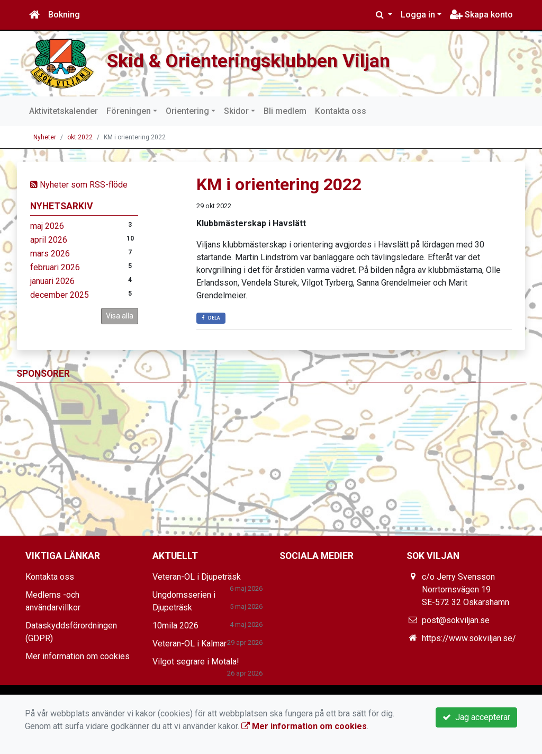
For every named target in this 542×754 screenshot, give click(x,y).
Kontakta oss (340, 111)
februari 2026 (55, 267)
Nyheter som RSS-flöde (79, 185)
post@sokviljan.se (456, 620)
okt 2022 (80, 137)
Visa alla (119, 316)
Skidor (236, 111)
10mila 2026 (175, 625)
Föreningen (128, 111)
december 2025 (59, 295)
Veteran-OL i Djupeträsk (196, 577)
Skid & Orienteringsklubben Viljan (269, 60)
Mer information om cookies (77, 656)
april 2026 (48, 240)
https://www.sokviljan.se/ (469, 638)
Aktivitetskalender (63, 111)
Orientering (187, 111)
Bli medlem (285, 111)
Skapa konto (481, 15)
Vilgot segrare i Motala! (195, 662)
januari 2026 (52, 281)
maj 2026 (47, 226)
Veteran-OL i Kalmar (189, 643)
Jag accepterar (476, 717)
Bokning (64, 15)
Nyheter (44, 137)
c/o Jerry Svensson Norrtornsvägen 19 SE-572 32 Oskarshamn (465, 589)
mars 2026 (50, 254)
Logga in (418, 15)
